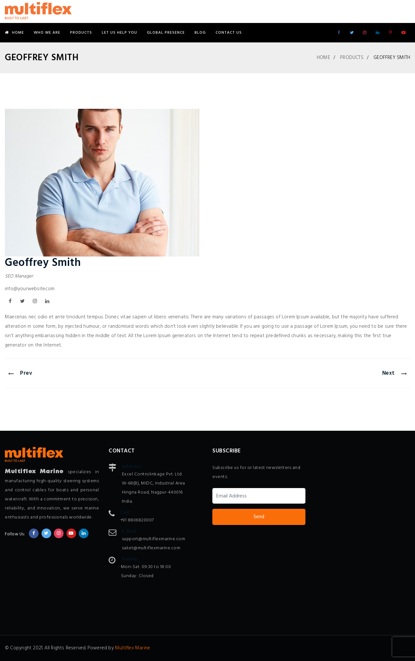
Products (81, 32)
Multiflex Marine (132, 648)
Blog (200, 32)
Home (14, 32)
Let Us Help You (119, 32)
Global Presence (166, 32)
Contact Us (229, 32)
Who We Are (47, 32)
